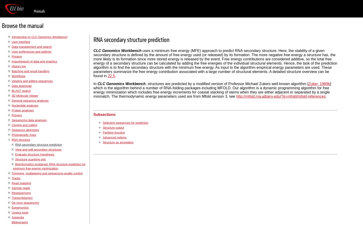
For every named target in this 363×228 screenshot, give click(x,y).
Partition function (114, 132)
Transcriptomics (22, 198)
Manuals (39, 11)
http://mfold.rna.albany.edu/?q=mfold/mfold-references (280, 96)
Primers (17, 115)
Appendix (18, 217)
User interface (21, 42)
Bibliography (20, 222)
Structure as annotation (118, 142)
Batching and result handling (30, 71)
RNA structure (21, 140)
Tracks (16, 178)
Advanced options (115, 137)
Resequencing (21, 193)
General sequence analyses (30, 100)
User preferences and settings (32, 51)
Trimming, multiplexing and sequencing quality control (47, 173)
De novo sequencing (25, 202)
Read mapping (21, 183)
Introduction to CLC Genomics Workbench (39, 37)
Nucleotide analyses (25, 105)
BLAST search (21, 91)
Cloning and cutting (24, 125)
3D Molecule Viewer (25, 95)
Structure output (113, 127)
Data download (21, 86)
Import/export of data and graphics (34, 61)
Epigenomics (20, 207)
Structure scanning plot (30, 159)
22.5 (111, 76)
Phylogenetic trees (24, 135)
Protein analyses (23, 110)
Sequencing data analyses (29, 120)
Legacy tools (20, 212)
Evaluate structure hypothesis (34, 154)
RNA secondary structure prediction (38, 144)
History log (19, 66)
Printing (17, 56)
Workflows (18, 76)
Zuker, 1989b (319, 84)
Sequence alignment (25, 130)
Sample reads (21, 188)
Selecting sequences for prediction (126, 122)
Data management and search (32, 46)
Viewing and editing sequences (32, 81)
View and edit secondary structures (38, 149)
